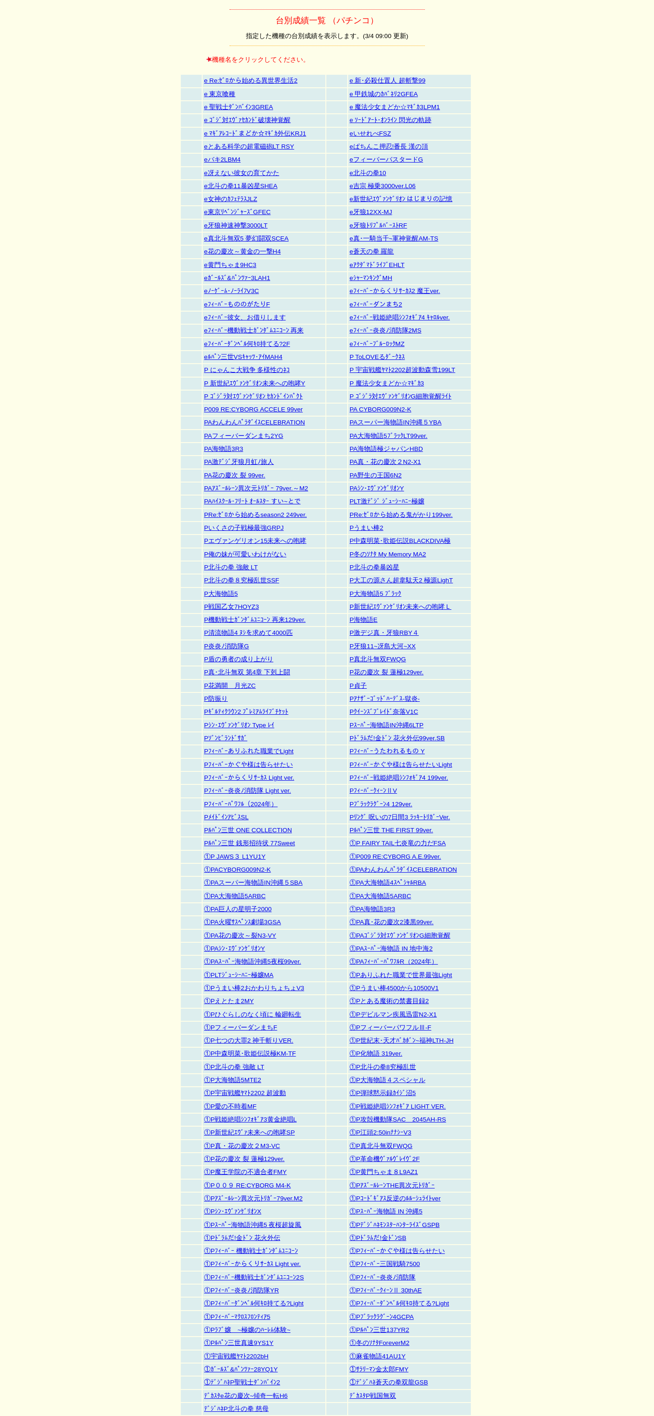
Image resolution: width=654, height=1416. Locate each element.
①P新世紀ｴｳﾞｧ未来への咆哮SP (249, 1132)
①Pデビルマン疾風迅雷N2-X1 (393, 1014)
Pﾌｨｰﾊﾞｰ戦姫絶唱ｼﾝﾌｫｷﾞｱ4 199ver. (399, 777)
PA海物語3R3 (223, 448)
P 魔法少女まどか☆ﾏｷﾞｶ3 (387, 383)
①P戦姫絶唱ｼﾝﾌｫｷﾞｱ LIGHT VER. (398, 1106)
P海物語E (363, 619)
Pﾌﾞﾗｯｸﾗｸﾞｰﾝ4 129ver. (381, 804)
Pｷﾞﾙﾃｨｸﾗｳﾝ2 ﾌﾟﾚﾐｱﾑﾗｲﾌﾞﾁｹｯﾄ (246, 711)
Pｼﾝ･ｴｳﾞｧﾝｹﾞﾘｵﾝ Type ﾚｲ (239, 725)
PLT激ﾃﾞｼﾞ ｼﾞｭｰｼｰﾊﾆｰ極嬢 (387, 501)
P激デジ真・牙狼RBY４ (384, 632)
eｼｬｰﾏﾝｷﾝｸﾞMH (371, 277)
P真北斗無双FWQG (378, 659)
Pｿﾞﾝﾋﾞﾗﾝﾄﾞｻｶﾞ (225, 738)
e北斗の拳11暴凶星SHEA (240, 186)
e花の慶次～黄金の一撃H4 (242, 251)
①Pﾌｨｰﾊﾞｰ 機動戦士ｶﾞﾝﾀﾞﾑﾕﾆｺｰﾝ (251, 1250)
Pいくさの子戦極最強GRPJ (244, 527)
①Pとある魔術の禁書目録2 (389, 1001)
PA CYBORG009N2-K (380, 409)
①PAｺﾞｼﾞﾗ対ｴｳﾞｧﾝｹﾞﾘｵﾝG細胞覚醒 (400, 935)
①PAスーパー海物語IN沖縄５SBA (253, 882)
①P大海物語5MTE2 (232, 1080)
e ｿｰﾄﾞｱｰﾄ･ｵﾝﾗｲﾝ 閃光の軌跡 (390, 120)
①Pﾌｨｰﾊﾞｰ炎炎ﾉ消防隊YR (241, 1290)
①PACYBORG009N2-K (237, 869)
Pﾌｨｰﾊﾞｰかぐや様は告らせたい (248, 764)
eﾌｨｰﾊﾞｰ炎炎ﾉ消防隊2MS (386, 330)
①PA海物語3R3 (372, 909)
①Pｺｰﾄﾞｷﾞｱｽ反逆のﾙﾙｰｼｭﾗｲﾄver (395, 1198)
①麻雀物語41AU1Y (378, 1356)
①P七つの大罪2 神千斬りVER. (248, 1040)
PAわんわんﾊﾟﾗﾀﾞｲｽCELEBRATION (254, 422)
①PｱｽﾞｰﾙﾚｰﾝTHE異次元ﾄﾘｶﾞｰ (392, 1185)
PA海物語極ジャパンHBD (386, 448)
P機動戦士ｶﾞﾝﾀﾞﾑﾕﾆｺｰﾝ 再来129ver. (254, 619)
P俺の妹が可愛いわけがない (245, 554)
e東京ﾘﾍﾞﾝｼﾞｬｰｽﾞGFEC (237, 212)
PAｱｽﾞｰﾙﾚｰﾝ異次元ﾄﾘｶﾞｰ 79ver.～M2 (256, 488)
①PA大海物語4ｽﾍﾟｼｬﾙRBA (388, 882)
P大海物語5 (221, 593)
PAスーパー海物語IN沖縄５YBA (396, 422)
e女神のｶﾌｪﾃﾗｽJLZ (230, 199)
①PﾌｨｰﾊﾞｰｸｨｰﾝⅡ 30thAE (386, 1290)
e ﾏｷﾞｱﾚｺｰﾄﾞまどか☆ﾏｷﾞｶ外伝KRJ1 (255, 133)
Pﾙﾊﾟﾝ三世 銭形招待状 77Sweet (249, 843)
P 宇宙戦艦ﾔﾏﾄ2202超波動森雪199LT (402, 369)
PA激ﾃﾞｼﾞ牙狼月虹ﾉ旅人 (239, 461)
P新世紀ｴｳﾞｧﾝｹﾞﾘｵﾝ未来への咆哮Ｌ (400, 606)
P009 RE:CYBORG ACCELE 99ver (253, 409)
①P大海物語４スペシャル (387, 1080)
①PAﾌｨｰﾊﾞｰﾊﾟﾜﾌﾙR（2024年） (394, 961)
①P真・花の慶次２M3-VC (242, 1145)
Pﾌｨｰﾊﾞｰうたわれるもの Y (387, 751)
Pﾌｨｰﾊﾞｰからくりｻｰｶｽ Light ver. (249, 777)
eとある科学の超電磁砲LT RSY (249, 146)
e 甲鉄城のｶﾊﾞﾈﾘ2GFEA (384, 94)
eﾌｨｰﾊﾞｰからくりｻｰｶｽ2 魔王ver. (395, 290)
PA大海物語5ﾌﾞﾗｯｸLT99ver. (389, 435)
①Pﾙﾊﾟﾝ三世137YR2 (379, 1329)
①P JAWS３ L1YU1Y (234, 856)
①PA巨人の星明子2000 (237, 909)
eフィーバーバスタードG (386, 159)
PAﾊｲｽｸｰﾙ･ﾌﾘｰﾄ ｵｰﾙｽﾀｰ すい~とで (252, 501)
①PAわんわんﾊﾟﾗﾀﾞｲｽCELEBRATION (403, 869)
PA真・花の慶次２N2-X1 (385, 461)
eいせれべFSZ (370, 133)
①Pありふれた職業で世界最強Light (401, 975)
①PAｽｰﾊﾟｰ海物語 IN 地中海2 (391, 948)
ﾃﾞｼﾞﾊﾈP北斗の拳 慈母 (236, 1408)
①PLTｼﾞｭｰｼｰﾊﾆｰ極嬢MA (238, 975)
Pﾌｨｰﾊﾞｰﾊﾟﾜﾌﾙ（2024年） (240, 804)
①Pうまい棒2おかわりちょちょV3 (254, 988)
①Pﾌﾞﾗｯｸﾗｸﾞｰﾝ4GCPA (382, 1316)
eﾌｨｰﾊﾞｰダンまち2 (376, 304)
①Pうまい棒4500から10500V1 (394, 988)
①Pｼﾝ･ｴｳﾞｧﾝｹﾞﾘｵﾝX (232, 1211)
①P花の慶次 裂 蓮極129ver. (244, 1158)
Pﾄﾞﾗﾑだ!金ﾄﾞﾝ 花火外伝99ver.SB (397, 738)
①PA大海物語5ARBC (234, 896)
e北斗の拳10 (368, 173)
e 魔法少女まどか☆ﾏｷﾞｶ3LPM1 (395, 107)
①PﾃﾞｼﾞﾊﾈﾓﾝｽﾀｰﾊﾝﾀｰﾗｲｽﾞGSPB (395, 1224)
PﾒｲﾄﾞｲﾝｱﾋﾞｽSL (226, 817)
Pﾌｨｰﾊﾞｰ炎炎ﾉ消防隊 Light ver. (247, 790)
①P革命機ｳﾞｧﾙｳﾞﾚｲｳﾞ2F (385, 1158)
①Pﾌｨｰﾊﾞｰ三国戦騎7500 (385, 1263)
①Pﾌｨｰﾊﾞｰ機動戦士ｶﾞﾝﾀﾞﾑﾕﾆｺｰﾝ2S (254, 1277)
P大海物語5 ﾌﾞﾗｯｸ (375, 593)
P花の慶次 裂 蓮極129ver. (386, 672)
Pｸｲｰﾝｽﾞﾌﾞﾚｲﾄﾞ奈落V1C (384, 711)
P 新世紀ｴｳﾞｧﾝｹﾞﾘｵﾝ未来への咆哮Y (254, 383)
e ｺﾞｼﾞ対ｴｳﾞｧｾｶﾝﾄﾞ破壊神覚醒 (247, 120)
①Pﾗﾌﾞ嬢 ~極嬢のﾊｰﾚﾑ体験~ (247, 1329)
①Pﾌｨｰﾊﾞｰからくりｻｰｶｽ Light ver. (252, 1263)
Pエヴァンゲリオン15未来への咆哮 (255, 540)
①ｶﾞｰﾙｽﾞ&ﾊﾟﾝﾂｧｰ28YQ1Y (240, 1369)
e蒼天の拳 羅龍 (372, 251)
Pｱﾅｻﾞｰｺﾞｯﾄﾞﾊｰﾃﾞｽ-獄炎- (385, 698)
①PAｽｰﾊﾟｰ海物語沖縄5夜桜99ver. (252, 961)
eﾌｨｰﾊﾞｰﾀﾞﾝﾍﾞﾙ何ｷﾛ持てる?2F (247, 343)
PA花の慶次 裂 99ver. (234, 475)
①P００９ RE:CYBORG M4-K (247, 1185)
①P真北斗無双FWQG (381, 1145)
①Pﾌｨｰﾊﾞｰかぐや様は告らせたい (397, 1250)
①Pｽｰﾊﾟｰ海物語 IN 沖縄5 (386, 1211)
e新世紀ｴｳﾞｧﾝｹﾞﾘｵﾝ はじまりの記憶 (401, 199)
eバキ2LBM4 (222, 159)
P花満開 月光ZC (230, 685)
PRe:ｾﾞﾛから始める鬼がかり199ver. (401, 514)
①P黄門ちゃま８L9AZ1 (384, 1171)
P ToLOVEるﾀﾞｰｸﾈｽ (377, 356)
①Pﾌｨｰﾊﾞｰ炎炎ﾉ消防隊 (383, 1277)
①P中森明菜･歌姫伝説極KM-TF (250, 1053)
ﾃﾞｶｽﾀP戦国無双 (373, 1395)
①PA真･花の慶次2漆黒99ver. (392, 922)
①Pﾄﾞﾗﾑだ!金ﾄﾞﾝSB (378, 1237)
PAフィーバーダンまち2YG (243, 435)
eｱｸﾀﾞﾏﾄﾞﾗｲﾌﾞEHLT (377, 264)
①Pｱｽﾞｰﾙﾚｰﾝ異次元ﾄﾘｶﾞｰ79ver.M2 (253, 1198)
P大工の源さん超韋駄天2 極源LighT (401, 580)
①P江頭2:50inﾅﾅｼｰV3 (380, 1132)
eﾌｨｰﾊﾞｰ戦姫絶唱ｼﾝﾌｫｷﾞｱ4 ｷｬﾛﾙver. (400, 317)
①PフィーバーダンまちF (240, 1027)
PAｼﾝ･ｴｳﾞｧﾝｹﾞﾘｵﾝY (377, 488)
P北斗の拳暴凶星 (374, 567)
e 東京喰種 (219, 94)
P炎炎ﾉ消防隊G (226, 646)
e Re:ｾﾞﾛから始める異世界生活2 (250, 80)
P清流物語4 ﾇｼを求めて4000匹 (248, 632)
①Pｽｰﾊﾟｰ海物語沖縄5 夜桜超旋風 (252, 1224)
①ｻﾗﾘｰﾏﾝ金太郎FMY (379, 1369)
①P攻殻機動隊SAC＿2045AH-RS (398, 1119)
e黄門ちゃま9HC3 (230, 264)
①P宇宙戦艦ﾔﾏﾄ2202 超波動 (245, 1093)
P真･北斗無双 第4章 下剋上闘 (247, 672)
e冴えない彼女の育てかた (241, 173)
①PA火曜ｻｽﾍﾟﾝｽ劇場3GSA (242, 922)
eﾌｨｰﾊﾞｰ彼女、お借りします (245, 317)
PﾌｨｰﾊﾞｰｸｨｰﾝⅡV (373, 790)
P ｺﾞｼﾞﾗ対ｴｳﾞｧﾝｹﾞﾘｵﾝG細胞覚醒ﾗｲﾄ (400, 396)
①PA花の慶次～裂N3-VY (240, 935)
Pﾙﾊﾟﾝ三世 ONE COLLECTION (248, 830)
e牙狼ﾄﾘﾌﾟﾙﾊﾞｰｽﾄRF (378, 225)
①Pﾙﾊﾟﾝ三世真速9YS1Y (238, 1342)
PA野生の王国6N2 (376, 475)
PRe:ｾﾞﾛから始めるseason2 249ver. (255, 514)
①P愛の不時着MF (230, 1106)
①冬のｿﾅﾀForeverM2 (380, 1342)
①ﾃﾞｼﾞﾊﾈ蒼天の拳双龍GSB (389, 1382)
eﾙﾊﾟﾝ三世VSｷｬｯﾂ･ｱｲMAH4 (243, 356)
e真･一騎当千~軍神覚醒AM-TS (394, 238)
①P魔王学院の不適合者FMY (245, 1171)
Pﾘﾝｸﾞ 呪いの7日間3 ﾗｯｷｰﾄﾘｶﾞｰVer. (400, 817)
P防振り (216, 698)
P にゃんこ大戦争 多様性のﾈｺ (247, 369)
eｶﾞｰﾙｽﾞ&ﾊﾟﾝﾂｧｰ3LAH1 (237, 277)
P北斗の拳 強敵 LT (231, 567)
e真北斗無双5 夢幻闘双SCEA (246, 238)
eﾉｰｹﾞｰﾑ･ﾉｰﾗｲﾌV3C (231, 290)
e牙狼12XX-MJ (371, 212)
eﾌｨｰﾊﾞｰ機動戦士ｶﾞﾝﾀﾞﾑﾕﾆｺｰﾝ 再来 (254, 330)
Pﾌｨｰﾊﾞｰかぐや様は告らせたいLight (401, 764)
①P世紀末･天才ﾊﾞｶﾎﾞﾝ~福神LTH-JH (402, 1040)
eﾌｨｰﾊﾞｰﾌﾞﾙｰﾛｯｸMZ (377, 343)
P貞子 (358, 685)
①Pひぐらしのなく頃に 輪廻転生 (252, 1014)
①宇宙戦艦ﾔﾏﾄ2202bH (236, 1356)
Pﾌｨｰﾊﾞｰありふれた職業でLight (249, 751)
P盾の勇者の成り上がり (238, 659)
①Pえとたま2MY (229, 1001)
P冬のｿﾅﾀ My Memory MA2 (388, 554)
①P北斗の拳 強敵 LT (234, 1067)
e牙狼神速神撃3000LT (236, 225)
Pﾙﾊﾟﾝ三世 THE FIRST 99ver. (391, 830)
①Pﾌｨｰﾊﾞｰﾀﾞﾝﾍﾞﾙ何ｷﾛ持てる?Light (254, 1303)
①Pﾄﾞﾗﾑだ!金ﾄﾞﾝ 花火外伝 (242, 1237)
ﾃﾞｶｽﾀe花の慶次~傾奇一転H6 (246, 1395)
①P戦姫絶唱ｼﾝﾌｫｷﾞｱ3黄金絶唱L (250, 1119)
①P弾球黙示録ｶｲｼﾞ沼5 (383, 1093)
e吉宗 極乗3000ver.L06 (383, 186)
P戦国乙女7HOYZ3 (231, 606)
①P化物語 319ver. (376, 1053)
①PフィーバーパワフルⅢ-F (390, 1027)
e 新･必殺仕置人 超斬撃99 (387, 80)
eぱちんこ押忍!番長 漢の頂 (389, 146)
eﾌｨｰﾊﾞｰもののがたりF (237, 304)
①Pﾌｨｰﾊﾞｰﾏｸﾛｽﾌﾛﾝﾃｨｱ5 (237, 1316)
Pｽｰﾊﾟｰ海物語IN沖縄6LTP (386, 725)
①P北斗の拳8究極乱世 (383, 1067)
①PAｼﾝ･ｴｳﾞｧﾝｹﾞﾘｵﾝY (234, 948)
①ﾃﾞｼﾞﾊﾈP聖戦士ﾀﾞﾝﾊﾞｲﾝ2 (242, 1382)
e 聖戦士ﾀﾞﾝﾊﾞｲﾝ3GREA (238, 107)
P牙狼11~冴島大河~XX (383, 646)
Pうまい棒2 (366, 527)
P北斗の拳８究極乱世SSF (241, 580)
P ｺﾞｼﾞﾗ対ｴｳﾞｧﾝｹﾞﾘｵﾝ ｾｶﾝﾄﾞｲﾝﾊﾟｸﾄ (253, 396)
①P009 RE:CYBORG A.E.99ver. (395, 856)
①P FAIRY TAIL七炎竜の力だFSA (398, 843)
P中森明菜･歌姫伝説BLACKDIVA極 (400, 540)
